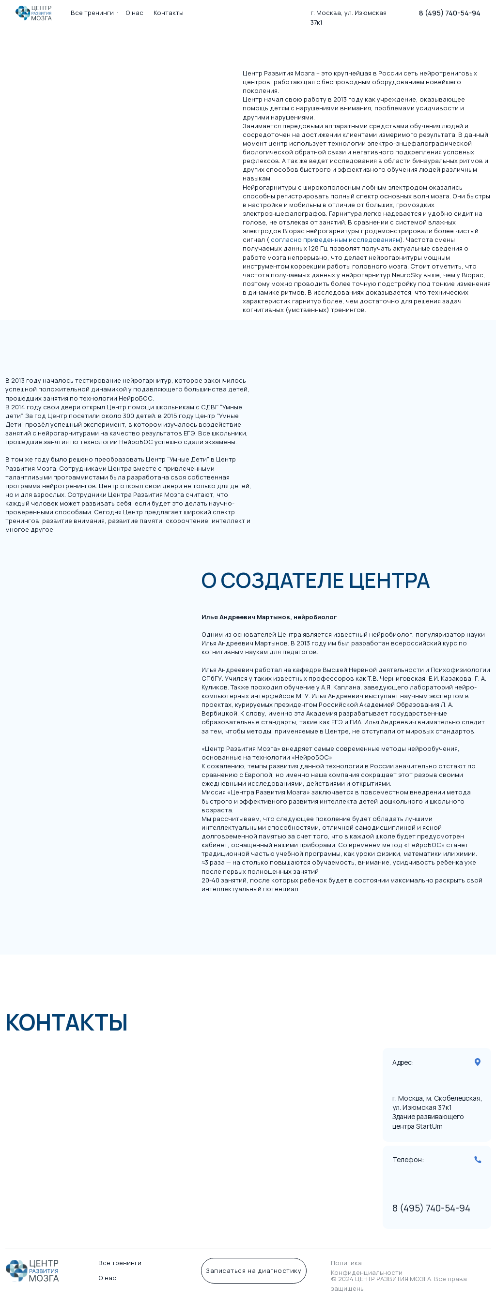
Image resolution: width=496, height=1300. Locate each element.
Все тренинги (119, 1262)
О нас (107, 1277)
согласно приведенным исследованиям (335, 239)
